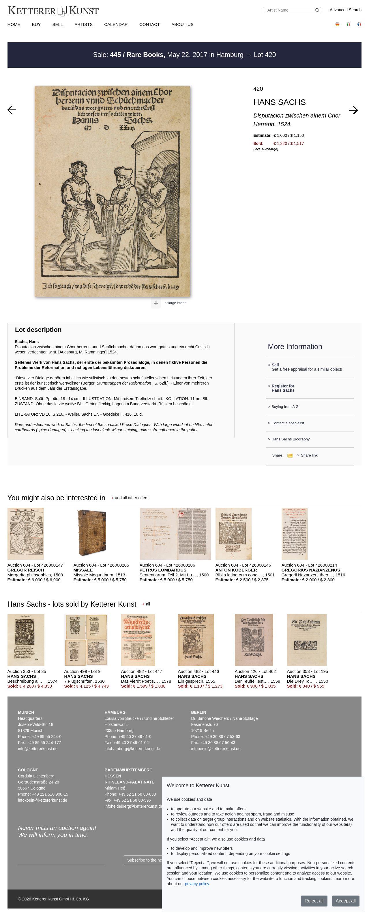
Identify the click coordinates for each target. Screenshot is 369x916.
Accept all (346, 900)
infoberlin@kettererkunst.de (215, 748)
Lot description (38, 329)
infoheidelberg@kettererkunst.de (133, 806)
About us (182, 24)
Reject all (314, 900)
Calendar (116, 24)
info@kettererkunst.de (37, 748)
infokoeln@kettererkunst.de (42, 800)
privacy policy (197, 883)
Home (14, 24)
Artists (83, 24)
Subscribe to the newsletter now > (157, 860)
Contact (149, 24)
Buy (36, 24)
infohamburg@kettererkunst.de (132, 748)
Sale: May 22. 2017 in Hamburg (169, 54)
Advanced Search (346, 9)
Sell (57, 24)
